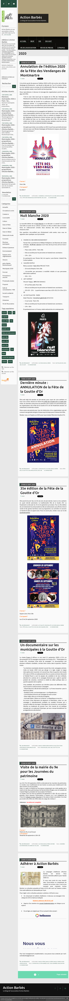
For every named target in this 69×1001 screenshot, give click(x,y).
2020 (45, 197)
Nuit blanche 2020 (34, 215)
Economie (5, 239)
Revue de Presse (46, 48)
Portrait (5, 272)
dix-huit (48, 41)
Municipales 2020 (8, 268)
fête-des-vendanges (28, 197)
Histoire (5, 260)
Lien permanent (25, 195)
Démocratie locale (8, 235)
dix (40, 41)
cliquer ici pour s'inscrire (33, 797)
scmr (9, 312)
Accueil (23, 41)
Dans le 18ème (7, 232)
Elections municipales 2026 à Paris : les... (8, 99)
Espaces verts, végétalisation (7, 255)
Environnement (7, 251)
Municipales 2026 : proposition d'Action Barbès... (8, 155)
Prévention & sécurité (6, 276)
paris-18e (5, 321)
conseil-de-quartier (8, 357)
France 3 (29, 657)
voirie (10, 361)
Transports (6, 296)
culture (4, 361)
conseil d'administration (46, 903)
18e (11, 321)
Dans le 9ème (7, 225)
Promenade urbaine (8, 281)
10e (12, 349)
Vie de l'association (28, 48)
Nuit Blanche (39, 223)
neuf (32, 41)
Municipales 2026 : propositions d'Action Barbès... (8, 113)
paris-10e (5, 341)
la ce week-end (54, 401)
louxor (4, 325)
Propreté (5, 284)
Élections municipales (6, 243)
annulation (33, 470)
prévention (5, 349)
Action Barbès (31, 17)
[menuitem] (23, 40)
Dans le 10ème (7, 228)
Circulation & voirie (8, 210)
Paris (3, 353)
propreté (5, 316)
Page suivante (61, 974)
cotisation (35, 963)
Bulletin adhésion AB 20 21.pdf (43, 900)
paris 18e (5, 337)
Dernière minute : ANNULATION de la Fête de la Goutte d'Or (42, 387)
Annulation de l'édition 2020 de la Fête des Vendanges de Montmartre (43, 71)
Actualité (5, 207)
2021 (48, 963)
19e (23, 364)
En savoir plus (8, 999)
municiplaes (44, 747)
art (25, 364)
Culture (5, 221)
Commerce (6, 214)
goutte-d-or (6, 329)
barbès (4, 312)
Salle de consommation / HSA (9, 288)
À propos (61, 48)
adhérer (55, 963)
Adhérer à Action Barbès (39, 863)
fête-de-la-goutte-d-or (29, 627)
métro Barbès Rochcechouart (7, 264)
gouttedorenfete (25, 512)
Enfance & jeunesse (8, 247)
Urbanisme (6, 300)
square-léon (44, 627)
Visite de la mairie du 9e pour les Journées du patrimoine (39, 771)
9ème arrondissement (8, 333)
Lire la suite (7, 34)
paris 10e (5, 345)
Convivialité (6, 218)
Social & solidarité (8, 293)
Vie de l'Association (8, 304)
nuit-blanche (59, 363)
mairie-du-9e (32, 845)
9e (14, 312)
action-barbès (42, 963)
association (61, 963)
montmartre (37, 197)
